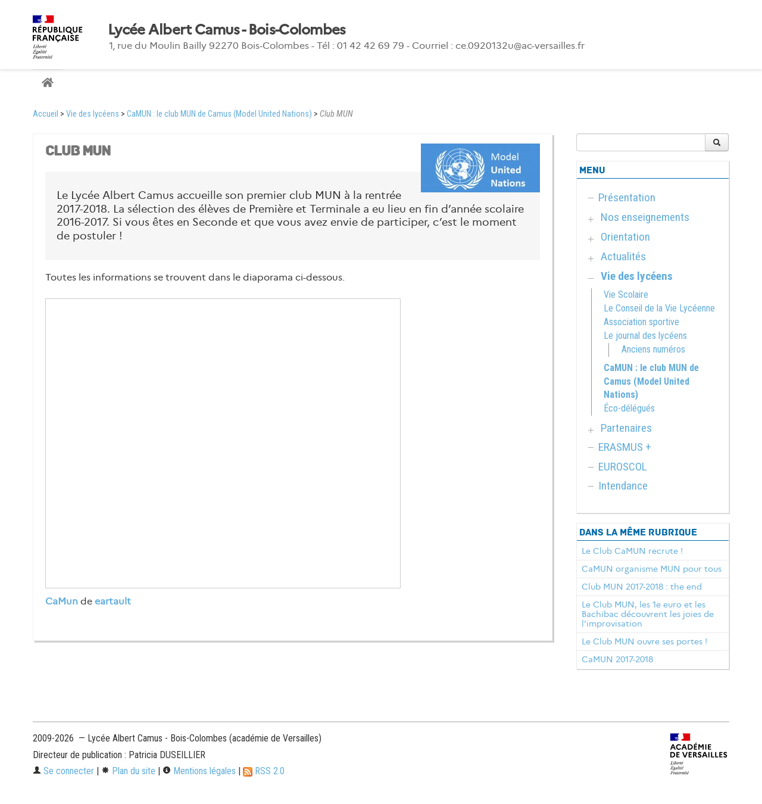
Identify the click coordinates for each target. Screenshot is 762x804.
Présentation (626, 197)
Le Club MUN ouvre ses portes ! (644, 641)
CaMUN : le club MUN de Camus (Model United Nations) (219, 114)
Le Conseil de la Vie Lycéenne (659, 308)
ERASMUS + (624, 447)
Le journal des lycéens (645, 335)
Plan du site (128, 771)
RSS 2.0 (264, 771)
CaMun (61, 601)
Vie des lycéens (92, 114)
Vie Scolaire (626, 294)
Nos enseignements (645, 217)
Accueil (45, 114)
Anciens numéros (653, 349)
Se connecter (63, 771)
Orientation (625, 237)
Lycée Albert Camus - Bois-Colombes (227, 29)
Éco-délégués (629, 408)
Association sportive (641, 322)
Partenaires (626, 428)
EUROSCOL (622, 466)
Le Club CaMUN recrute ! (632, 551)
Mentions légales (199, 771)
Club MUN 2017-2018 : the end (642, 586)
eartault (113, 601)
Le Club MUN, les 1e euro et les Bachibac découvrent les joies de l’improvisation (648, 614)
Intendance (623, 486)
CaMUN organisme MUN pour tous (652, 568)
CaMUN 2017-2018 (617, 659)
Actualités (623, 256)
